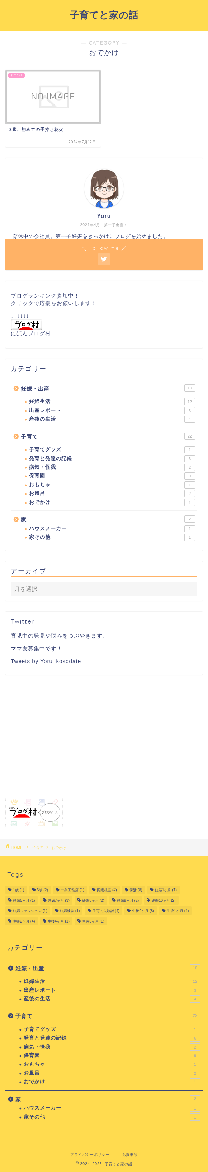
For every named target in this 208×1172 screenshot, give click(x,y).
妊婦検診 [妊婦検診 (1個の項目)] (70, 911)
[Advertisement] (104, 736)
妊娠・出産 (108, 388)
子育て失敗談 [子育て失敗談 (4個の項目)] (106, 911)
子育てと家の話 (104, 14)
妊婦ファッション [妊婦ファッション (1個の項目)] (30, 911)
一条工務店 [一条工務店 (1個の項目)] (72, 890)
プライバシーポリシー (90, 1155)
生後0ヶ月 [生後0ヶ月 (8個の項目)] (143, 911)
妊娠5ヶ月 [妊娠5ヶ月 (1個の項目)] (24, 900)
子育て (108, 436)
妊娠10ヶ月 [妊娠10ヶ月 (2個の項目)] (163, 900)
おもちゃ (112, 485)
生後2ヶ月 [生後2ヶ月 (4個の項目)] (24, 921)
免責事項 (130, 1155)
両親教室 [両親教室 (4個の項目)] (107, 890)
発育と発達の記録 (112, 458)
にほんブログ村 (31, 327)
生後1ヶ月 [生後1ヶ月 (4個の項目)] (178, 911)
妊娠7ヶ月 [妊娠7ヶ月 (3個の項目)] (59, 900)
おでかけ (112, 502)
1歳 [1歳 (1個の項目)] (18, 890)
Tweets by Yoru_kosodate (46, 661)
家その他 (112, 537)
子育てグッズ (112, 449)
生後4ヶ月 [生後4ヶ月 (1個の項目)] (59, 921)
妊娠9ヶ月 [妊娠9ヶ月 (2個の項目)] (128, 900)
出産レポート (112, 410)
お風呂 (112, 493)
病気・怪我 (112, 467)
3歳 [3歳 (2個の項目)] (42, 890)
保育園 (112, 476)
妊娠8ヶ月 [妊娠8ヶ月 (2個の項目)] (93, 900)
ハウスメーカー (112, 528)
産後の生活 (112, 419)
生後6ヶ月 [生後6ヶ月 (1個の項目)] (93, 921)
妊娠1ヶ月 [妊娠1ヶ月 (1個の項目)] (166, 890)
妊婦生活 (112, 401)
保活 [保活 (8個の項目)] (135, 890)
